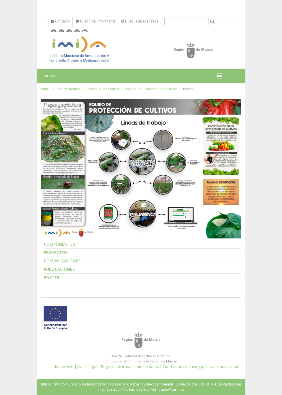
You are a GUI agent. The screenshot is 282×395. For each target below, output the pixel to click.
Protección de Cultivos (102, 88)
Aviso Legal (87, 366)
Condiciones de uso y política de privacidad (200, 366)
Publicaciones (59, 269)
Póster (51, 277)
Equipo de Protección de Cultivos (151, 88)
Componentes (59, 244)
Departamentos (67, 88)
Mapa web (64, 366)
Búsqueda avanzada (140, 21)
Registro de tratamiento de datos (130, 366)
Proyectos (55, 252)
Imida (45, 88)
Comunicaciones (62, 261)
